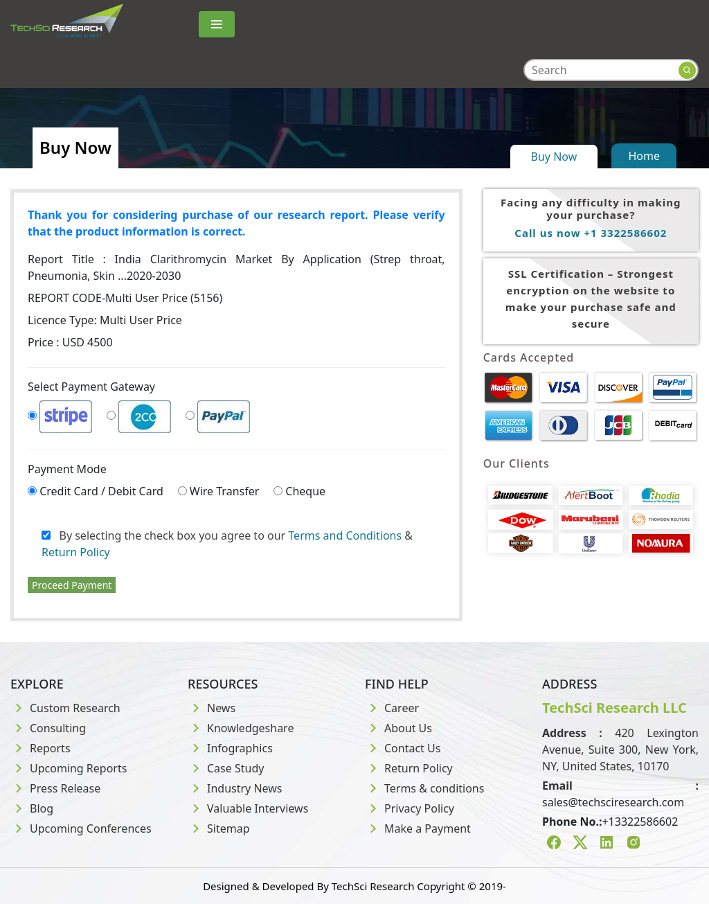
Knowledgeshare (241, 728)
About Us (398, 728)
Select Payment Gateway (91, 386)
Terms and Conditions (345, 535)
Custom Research (65, 708)
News (211, 708)
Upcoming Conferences (81, 828)
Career (392, 708)
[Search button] (687, 70)
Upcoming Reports (68, 768)
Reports (40, 748)
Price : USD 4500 (70, 342)
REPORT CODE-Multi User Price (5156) (125, 297)
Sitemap (219, 828)
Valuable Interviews (248, 808)
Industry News (235, 788)
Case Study (226, 768)
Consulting (48, 728)
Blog (31, 808)
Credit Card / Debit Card (101, 491)
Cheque (305, 491)
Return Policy (76, 552)
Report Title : (236, 267)
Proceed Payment (71, 585)
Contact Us (402, 748)
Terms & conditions (424, 788)
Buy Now (554, 156)
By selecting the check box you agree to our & (227, 544)
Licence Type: (105, 320)
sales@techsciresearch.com (613, 802)
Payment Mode (67, 469)
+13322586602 (640, 821)
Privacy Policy (409, 808)
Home (644, 155)
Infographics (230, 748)
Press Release (55, 788)
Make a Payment (418, 828)
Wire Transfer (225, 491)
